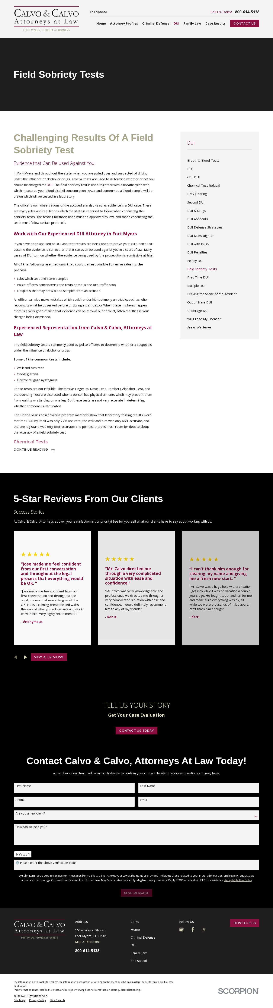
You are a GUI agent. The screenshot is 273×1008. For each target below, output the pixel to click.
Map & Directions (87, 941)
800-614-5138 (247, 12)
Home (135, 929)
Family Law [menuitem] (192, 23)
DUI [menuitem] (176, 23)
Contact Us (245, 23)
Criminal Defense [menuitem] (155, 23)
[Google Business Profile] (181, 929)
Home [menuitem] (101, 23)
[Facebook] (192, 929)
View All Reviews (48, 657)
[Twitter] (204, 929)
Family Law (139, 953)
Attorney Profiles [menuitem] (124, 23)
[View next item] (26, 657)
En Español (98, 12)
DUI (49, 185)
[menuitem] (219, 160)
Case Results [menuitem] (215, 23)
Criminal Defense (143, 937)
